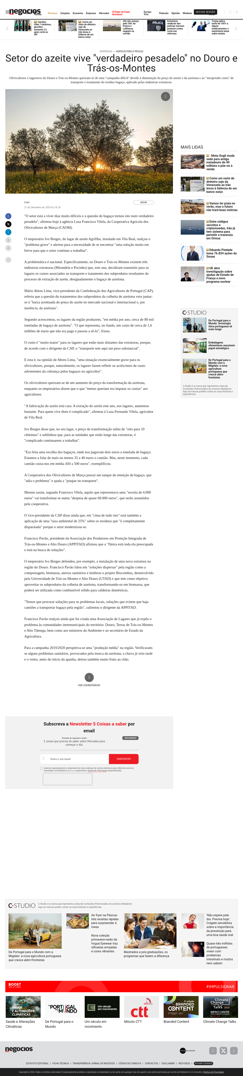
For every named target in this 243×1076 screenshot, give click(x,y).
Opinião (175, 13)
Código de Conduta (129, 1063)
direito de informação (97, 770)
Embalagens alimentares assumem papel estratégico (221, 334)
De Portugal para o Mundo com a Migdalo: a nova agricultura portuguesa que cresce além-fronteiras (219, 357)
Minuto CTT (133, 1022)
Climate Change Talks (219, 1022)
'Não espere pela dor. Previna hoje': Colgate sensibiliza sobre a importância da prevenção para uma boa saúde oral (220, 925)
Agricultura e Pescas (129, 51)
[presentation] (67, 779)
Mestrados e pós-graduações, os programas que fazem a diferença (146, 954)
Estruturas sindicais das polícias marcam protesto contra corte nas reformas (175, 27)
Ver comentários (89, 685)
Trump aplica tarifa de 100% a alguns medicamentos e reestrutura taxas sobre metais (220, 27)
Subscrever (124, 759)
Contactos (151, 1063)
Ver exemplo (130, 738)
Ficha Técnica (60, 1063)
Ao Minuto (37, 13)
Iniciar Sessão (205, 12)
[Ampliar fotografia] (165, 96)
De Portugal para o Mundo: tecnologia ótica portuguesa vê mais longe (220, 314)
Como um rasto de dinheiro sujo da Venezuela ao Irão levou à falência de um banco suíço (87, 29)
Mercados (104, 13)
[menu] (8, 12)
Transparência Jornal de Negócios (94, 1063)
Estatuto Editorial (37, 1063)
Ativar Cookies (203, 1063)
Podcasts (164, 13)
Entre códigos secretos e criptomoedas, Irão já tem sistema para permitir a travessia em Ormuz (221, 223)
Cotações (65, 13)
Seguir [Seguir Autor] (143, 202)
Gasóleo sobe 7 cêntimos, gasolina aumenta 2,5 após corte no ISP (42, 28)
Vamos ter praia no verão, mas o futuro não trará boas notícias (220, 202)
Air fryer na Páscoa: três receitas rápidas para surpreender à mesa (105, 921)
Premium (52, 13)
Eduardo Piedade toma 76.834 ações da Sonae (221, 244)
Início (28, 13)
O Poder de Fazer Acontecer (121, 13)
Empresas (91, 13)
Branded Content (176, 1022)
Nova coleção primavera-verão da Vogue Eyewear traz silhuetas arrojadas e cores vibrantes (104, 943)
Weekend (188, 13)
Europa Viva (147, 13)
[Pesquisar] (230, 12)
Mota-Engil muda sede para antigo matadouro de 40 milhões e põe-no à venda (221, 161)
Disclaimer (168, 1063)
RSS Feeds (184, 1063)
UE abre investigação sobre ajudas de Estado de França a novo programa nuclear (222, 265)
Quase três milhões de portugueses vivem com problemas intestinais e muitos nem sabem (220, 953)
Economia (78, 13)
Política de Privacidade (214, 1072)
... (8, 259)
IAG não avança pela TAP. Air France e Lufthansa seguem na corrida (131, 27)
